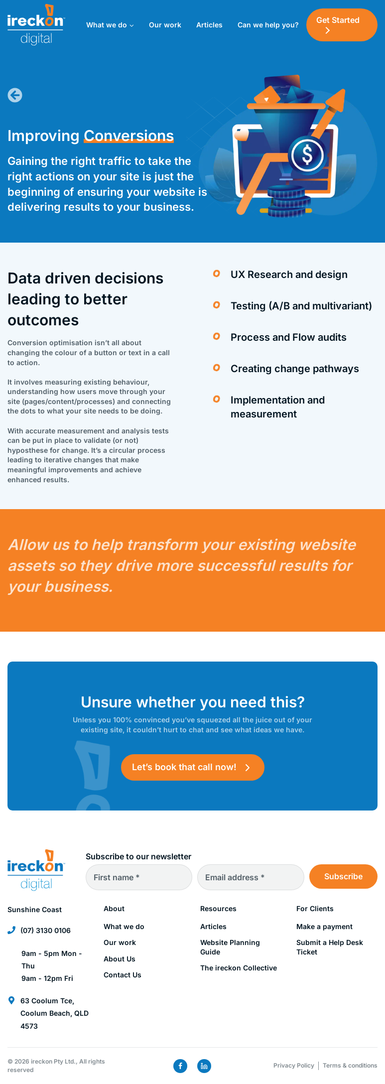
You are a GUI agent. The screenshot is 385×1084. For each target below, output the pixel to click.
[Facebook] (180, 1066)
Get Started (338, 20)
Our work (165, 24)
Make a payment (324, 926)
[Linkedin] (204, 1066)
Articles (209, 24)
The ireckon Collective (238, 967)
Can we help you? (268, 24)
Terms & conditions (350, 1065)
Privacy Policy (293, 1065)
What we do (124, 926)
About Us (119, 958)
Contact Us (122, 974)
